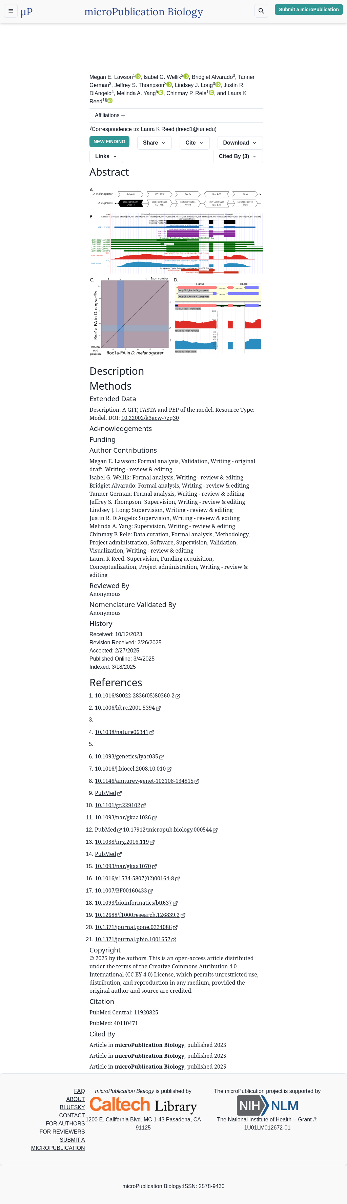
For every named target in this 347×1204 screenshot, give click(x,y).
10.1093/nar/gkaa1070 (126, 866)
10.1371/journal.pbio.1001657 (136, 939)
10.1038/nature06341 (125, 732)
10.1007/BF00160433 (124, 890)
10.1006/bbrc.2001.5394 (128, 707)
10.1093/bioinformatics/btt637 (136, 902)
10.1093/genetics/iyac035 (129, 756)
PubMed (108, 793)
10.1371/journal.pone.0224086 (136, 927)
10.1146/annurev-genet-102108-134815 (147, 780)
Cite (194, 143)
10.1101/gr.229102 (120, 805)
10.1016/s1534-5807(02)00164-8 (137, 878)
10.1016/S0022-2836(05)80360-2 (138, 695)
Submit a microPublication (309, 9)
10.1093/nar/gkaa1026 (126, 817)
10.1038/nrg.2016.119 (125, 841)
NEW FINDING (109, 141)
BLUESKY (72, 1107)
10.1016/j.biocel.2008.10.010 (133, 768)
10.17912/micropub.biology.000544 (170, 829)
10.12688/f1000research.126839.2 (140, 915)
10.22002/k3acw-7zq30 (150, 418)
